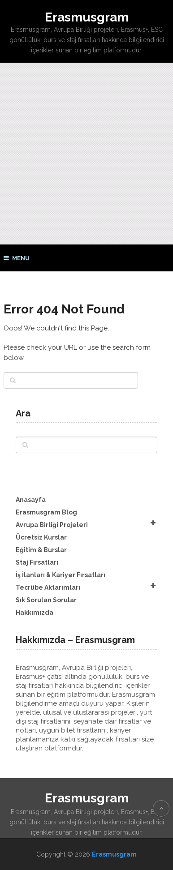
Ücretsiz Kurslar (41, 537)
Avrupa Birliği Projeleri (52, 524)
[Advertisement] (86, 153)
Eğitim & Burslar (41, 549)
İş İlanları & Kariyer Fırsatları (60, 575)
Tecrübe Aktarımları (48, 587)
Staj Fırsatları (37, 562)
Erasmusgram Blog (46, 512)
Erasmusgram (87, 17)
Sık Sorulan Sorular (46, 600)
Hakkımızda (34, 612)
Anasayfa (31, 499)
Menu (21, 258)
